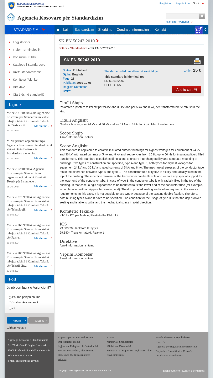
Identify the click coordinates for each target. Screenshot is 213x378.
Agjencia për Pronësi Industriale (75, 337)
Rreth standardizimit (27, 72)
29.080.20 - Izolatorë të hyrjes (79, 228)
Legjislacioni (21, 42)
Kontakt (160, 29)
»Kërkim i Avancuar (177, 21)
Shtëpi (63, 48)
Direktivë (19, 87)
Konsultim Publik (24, 57)
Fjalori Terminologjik (26, 49)
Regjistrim (166, 3)
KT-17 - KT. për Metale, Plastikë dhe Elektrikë (89, 215)
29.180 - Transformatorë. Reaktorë (82, 232)
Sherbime (105, 29)
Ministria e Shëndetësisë (120, 341)
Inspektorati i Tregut (69, 341)
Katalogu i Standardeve (29, 64)
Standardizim (84, 29)
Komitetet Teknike (25, 79)
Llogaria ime (182, 3)
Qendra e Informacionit (134, 29)
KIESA (111, 337)
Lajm (67, 29)
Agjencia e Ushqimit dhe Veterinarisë (78, 346)
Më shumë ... (42, 126)
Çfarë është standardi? (29, 94)
